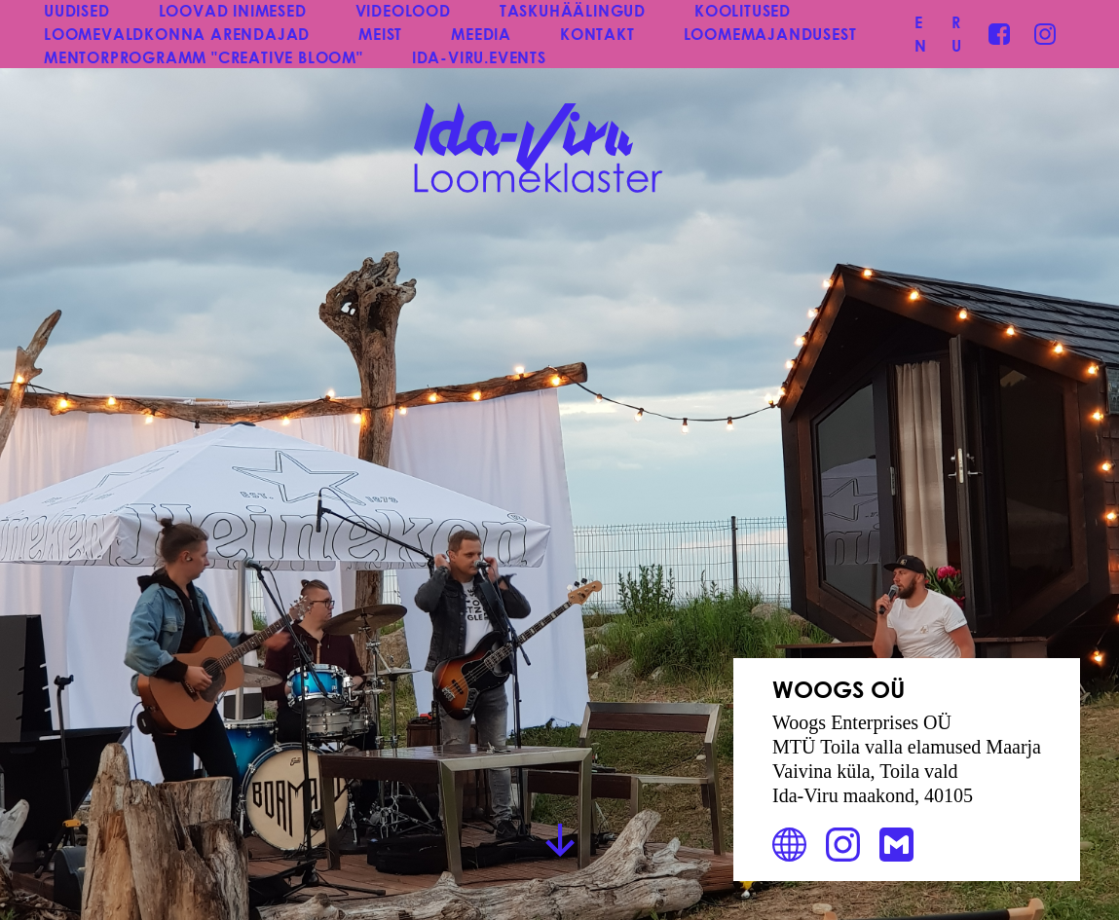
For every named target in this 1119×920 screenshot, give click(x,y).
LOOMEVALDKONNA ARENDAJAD (177, 33)
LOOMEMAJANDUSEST (770, 33)
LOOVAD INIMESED (233, 10)
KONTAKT (597, 33)
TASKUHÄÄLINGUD (573, 10)
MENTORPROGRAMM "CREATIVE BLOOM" (203, 57)
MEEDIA (481, 33)
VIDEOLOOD (403, 10)
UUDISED (77, 10)
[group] (559, 460)
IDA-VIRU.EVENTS (479, 57)
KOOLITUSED (742, 10)
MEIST (380, 33)
